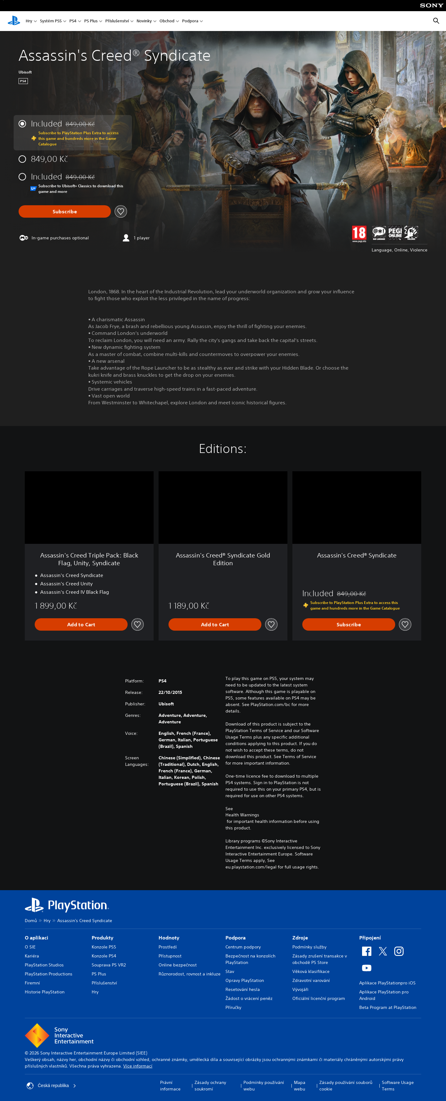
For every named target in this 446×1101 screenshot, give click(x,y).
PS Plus (91, 21)
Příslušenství (117, 21)
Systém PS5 (51, 21)
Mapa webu (299, 1086)
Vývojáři (300, 989)
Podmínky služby (309, 947)
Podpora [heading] (235, 938)
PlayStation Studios (44, 965)
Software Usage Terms (398, 1086)
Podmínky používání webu (263, 1086)
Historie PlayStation (44, 992)
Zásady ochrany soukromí (210, 1086)
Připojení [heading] (370, 938)
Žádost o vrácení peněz (249, 998)
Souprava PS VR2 (109, 965)
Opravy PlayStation (244, 980)
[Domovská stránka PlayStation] (14, 21)
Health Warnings (242, 815)
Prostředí (168, 947)
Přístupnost (170, 956)
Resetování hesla (242, 989)
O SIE (30, 947)
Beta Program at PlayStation (387, 1007)
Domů (31, 920)
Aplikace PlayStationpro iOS (387, 983)
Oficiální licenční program (318, 998)
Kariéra (32, 956)
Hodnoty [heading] (169, 938)
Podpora (190, 21)
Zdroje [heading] (300, 938)
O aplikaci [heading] (36, 938)
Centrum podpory (243, 947)
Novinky (144, 21)
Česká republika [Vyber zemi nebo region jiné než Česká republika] (51, 1086)
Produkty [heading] (102, 938)
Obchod (167, 21)
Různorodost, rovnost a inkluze (190, 974)
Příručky (233, 1007)
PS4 (73, 21)
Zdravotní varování (311, 980)
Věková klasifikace (311, 971)
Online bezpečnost (178, 965)
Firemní (32, 983)
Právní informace (170, 1086)
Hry (29, 21)
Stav (229, 971)
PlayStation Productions (48, 974)
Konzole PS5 (104, 947)
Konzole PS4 (104, 956)
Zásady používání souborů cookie (345, 1086)
